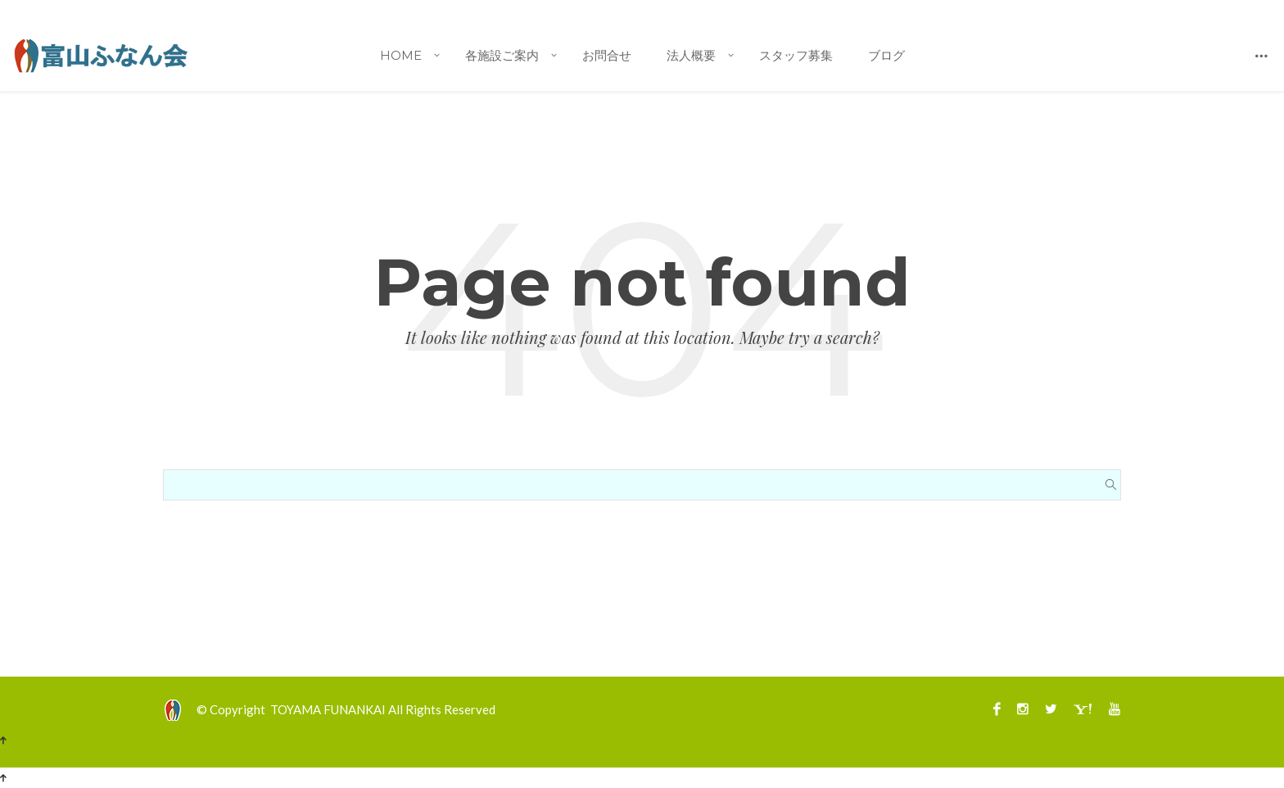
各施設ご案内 (502, 55)
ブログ (886, 55)
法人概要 (691, 55)
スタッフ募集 (796, 55)
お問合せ (606, 55)
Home (401, 55)
